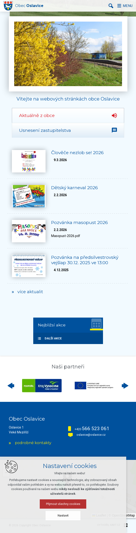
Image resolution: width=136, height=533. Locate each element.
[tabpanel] (68, 221)
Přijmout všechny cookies (68, 505)
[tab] (68, 115)
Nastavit (68, 517)
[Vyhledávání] (109, 5)
